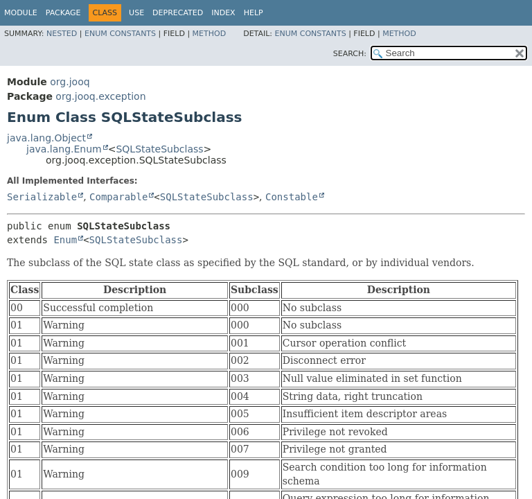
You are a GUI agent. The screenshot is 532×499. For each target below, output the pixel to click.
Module (20, 12)
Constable (291, 196)
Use (136, 12)
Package (63, 12)
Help (253, 12)
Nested (61, 33)
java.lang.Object (46, 137)
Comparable (118, 196)
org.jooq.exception (100, 96)
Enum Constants (120, 33)
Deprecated (177, 12)
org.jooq (69, 81)
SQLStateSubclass (159, 149)
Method (210, 33)
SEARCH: (349, 53)
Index (223, 12)
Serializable (42, 196)
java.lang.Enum (64, 149)
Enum (65, 239)
